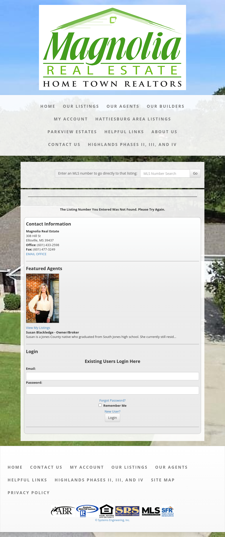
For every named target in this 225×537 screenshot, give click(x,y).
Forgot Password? (113, 400)
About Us (164, 131)
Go (195, 173)
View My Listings (38, 327)
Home (48, 106)
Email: (31, 368)
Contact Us (64, 144)
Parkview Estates (72, 131)
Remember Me (112, 405)
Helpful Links (124, 131)
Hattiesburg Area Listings (133, 119)
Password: (34, 382)
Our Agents (123, 106)
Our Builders (166, 106)
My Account (71, 119)
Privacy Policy (29, 492)
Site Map (163, 480)
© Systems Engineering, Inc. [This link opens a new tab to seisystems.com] (112, 520)
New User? (112, 411)
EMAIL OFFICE (36, 254)
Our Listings (81, 106)
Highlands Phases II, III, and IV (132, 144)
